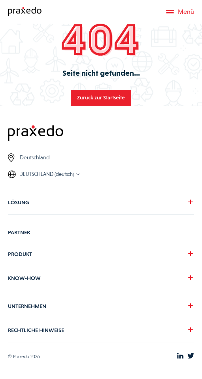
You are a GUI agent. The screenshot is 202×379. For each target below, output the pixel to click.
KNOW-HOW (24, 278)
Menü (180, 11)
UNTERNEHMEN (27, 306)
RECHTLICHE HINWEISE (36, 330)
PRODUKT (20, 254)
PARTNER (19, 232)
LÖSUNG (18, 202)
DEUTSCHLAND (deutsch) (46, 174)
